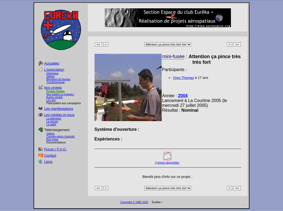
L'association (54, 70)
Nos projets (53, 88)
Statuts (50, 76)
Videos (50, 133)
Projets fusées (55, 91)
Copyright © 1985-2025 (134, 202)
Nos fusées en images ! (60, 94)
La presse (52, 121)
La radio (51, 124)
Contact (50, 155)
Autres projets (54, 97)
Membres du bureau (58, 79)
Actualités (51, 63)
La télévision (53, 118)
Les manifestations (58, 109)
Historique (52, 73)
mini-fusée (173, 56)
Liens (48, 162)
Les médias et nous (59, 115)
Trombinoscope (55, 82)
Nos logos (52, 139)
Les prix (51, 100)
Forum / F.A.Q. (55, 149)
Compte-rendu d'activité (60, 136)
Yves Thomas (183, 78)
